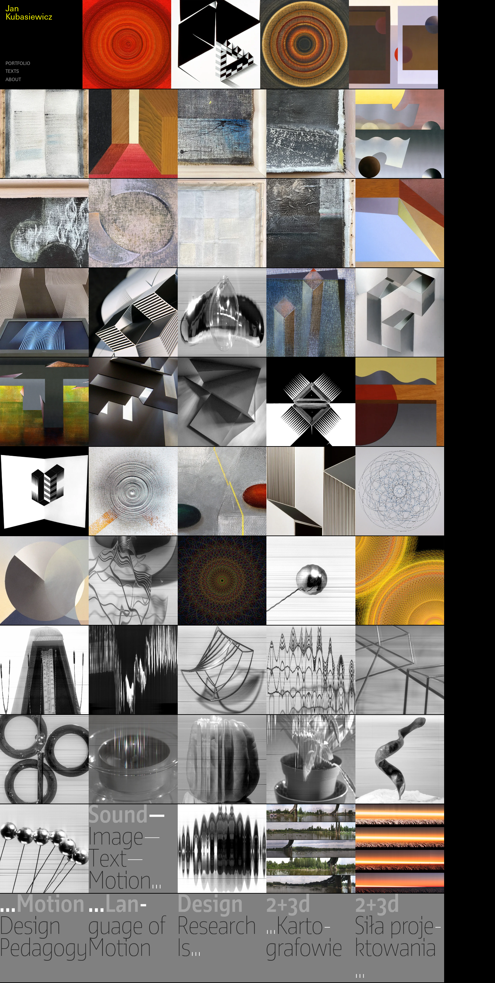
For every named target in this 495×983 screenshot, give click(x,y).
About (13, 80)
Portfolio (18, 64)
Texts (12, 71)
